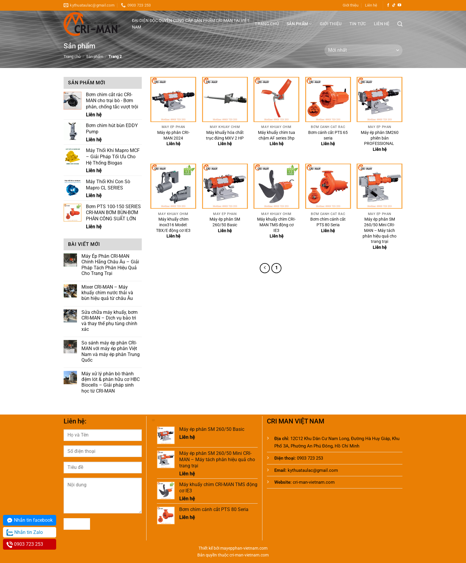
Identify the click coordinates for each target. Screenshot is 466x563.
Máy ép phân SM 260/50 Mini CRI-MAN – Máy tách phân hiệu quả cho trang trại (379, 230)
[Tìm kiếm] (399, 24)
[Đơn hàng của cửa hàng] (363, 50)
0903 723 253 (25, 544)
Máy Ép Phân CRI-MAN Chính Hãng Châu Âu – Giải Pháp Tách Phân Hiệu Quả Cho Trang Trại (110, 264)
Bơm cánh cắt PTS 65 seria (328, 135)
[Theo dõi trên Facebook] (388, 5)
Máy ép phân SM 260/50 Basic (225, 222)
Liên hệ (371, 5)
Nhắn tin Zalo (25, 532)
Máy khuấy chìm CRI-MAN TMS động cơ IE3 (276, 225)
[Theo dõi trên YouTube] (399, 5)
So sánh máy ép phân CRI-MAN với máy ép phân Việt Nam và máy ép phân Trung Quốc (110, 351)
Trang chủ (267, 23)
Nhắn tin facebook (30, 520)
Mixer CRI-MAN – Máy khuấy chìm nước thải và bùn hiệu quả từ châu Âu (107, 292)
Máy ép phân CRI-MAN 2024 (173, 135)
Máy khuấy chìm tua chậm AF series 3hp (276, 135)
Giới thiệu (350, 5)
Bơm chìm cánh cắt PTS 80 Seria (328, 222)
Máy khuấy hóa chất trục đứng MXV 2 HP (225, 135)
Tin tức (358, 23)
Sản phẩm (299, 24)
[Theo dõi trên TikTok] (394, 5)
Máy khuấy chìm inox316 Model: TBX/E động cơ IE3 (173, 225)
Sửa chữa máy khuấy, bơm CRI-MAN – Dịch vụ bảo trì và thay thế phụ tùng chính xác (109, 320)
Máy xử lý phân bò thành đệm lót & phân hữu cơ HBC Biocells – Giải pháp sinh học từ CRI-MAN (110, 382)
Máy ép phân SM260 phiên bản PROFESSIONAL (380, 138)
